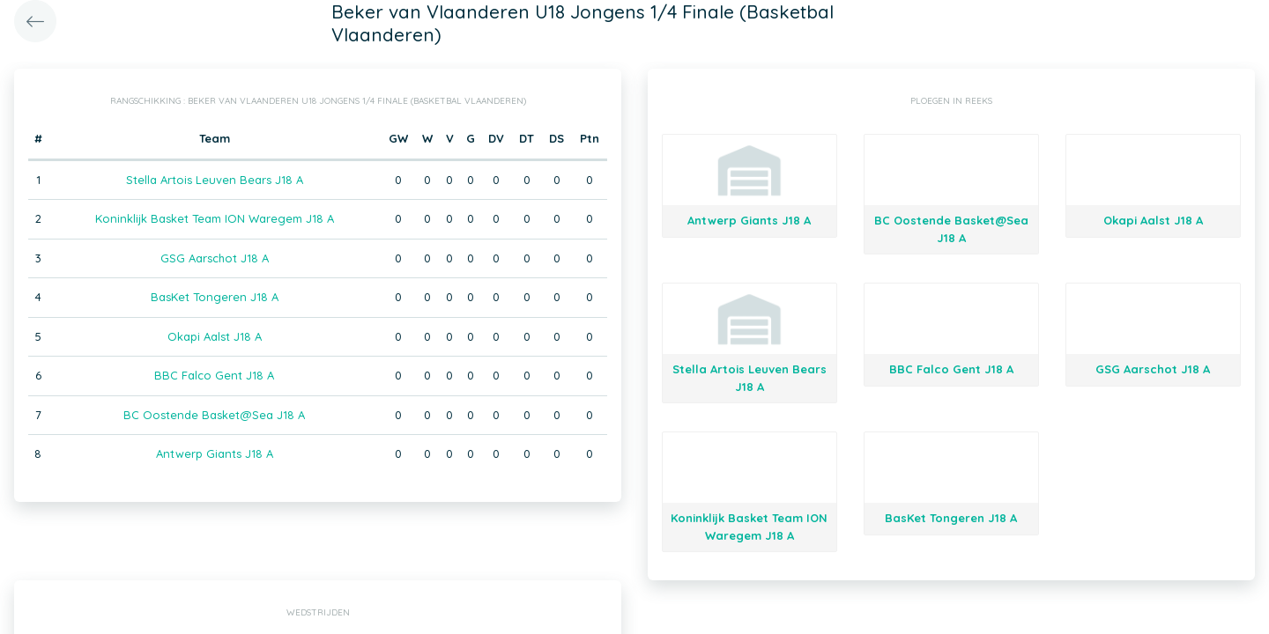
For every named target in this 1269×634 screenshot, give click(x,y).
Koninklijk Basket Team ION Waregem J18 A (214, 218)
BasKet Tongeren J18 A (214, 297)
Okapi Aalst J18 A (214, 336)
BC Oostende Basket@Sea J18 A (214, 415)
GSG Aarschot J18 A (214, 258)
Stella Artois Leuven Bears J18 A (214, 180)
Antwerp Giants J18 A (214, 453)
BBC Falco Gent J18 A (214, 375)
